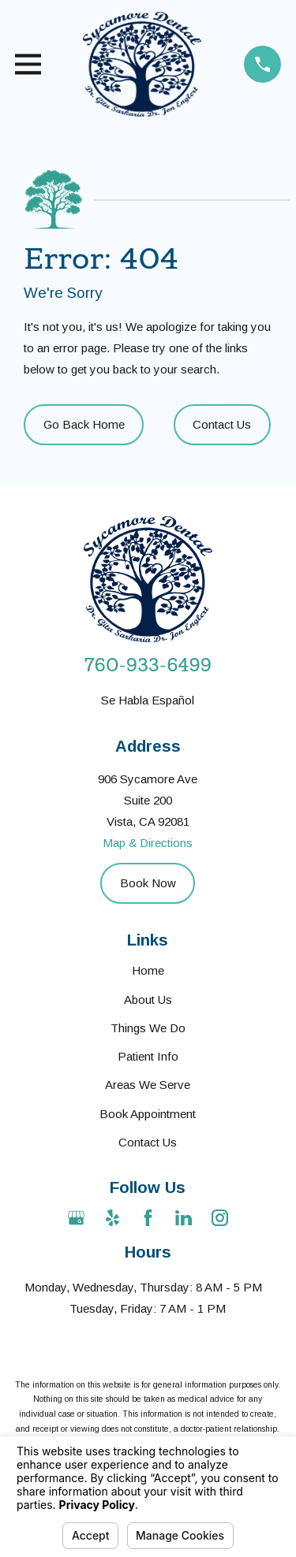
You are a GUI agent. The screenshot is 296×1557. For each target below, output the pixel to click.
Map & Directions (148, 842)
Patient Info (148, 1056)
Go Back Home (84, 424)
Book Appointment (147, 1113)
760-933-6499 (148, 665)
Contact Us (222, 424)
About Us (148, 999)
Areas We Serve (147, 1084)
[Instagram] (220, 1218)
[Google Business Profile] (76, 1218)
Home (148, 970)
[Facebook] (148, 1218)
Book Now (148, 883)
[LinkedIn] (183, 1218)
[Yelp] (112, 1218)
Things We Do (148, 1028)
